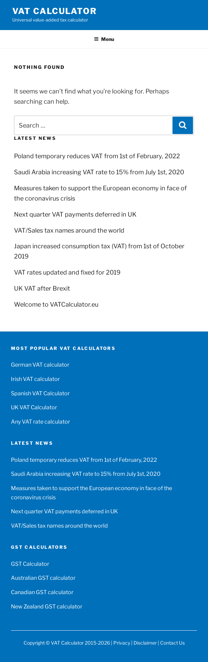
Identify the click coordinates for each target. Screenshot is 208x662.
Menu (104, 39)
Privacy (121, 643)
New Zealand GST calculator (46, 606)
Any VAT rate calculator (40, 421)
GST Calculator (30, 564)
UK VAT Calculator (34, 407)
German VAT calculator (40, 365)
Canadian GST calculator (42, 592)
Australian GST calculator (43, 578)
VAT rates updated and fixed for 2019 (67, 272)
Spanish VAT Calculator (40, 393)
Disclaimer (145, 643)
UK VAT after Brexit (42, 288)
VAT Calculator (54, 11)
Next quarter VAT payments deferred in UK (75, 214)
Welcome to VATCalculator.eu (56, 304)
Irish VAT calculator (35, 379)
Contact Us (172, 643)
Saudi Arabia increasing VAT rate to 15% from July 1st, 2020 (99, 172)
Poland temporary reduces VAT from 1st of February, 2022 (97, 156)
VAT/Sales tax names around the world (69, 230)
